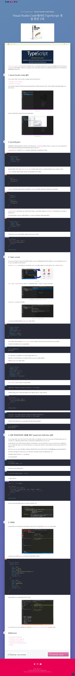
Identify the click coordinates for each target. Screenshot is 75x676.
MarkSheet (44, 670)
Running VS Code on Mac (15, 83)
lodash (22, 454)
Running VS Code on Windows (16, 81)
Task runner (15, 265)
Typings (11, 644)
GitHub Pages (36, 670)
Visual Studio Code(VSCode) (14, 66)
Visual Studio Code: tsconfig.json (17, 639)
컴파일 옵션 (24, 150)
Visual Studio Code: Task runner (17, 641)
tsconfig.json (39, 146)
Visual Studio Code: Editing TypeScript (40, 627)
